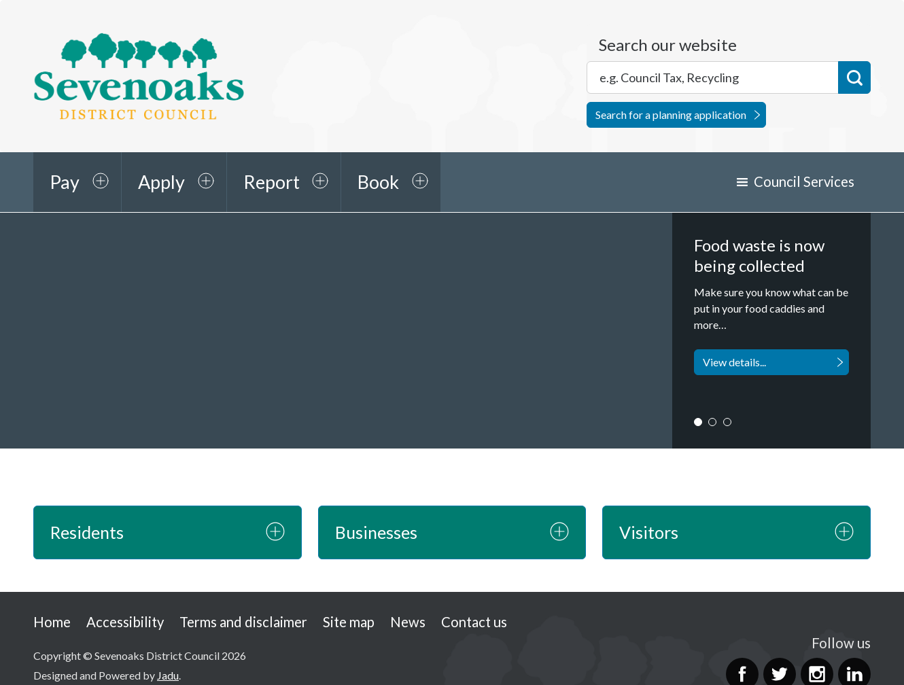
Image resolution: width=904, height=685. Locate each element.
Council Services (804, 181)
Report (271, 182)
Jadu (168, 675)
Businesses (376, 532)
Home (52, 622)
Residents (87, 532)
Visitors (648, 532)
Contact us (474, 622)
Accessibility (125, 622)
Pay (65, 182)
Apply (161, 182)
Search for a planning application (670, 114)
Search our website (668, 45)
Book (378, 182)
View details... (734, 361)
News (407, 622)
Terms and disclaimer (243, 622)
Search (854, 77)
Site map (349, 622)
